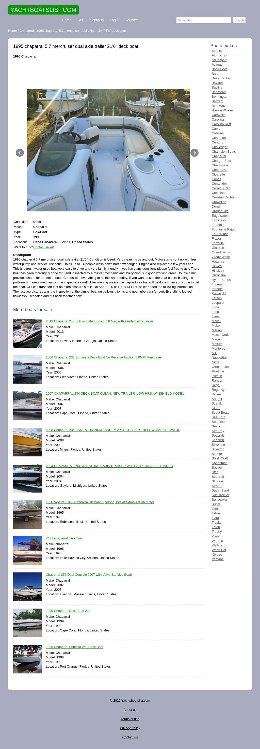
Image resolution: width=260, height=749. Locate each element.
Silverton (218, 449)
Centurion (219, 138)
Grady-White (221, 257)
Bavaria (217, 83)
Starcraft (218, 477)
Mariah (217, 330)
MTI (214, 353)
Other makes (221, 367)
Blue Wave (219, 106)
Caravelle (218, 115)
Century (217, 142)
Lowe (216, 307)
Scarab (217, 403)
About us (130, 710)
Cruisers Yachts (223, 197)
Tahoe (216, 513)
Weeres (217, 541)
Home (67, 20)
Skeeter (217, 454)
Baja (215, 74)
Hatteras (218, 261)
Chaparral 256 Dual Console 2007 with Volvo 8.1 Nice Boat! (89, 574)
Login (114, 20)
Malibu (216, 321)
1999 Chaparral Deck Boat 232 (68, 611)
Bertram (217, 101)
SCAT (216, 408)
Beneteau (219, 92)
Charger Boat (221, 161)
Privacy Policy (130, 728)
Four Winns (220, 234)
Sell (81, 20)
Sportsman (220, 463)
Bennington (220, 96)
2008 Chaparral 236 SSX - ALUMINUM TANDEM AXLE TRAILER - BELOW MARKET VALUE (113, 430)
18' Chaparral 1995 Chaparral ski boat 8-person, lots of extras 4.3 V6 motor (100, 502)
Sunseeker (219, 499)
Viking (216, 536)
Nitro (215, 362)
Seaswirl (218, 440)
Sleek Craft (220, 458)
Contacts (97, 20)
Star (215, 472)
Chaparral (219, 156)
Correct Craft (221, 188)
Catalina (218, 133)
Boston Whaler (222, 110)
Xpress (217, 554)
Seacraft (218, 435)
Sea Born (218, 417)
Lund (215, 312)
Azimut (217, 64)
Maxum (217, 344)
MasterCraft (220, 335)
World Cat (219, 550)
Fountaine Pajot (223, 229)
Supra (216, 504)
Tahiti (215, 509)
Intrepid (217, 289)
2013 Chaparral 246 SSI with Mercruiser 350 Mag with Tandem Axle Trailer (99, 321)
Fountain (218, 225)
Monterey (218, 348)
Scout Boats (220, 412)
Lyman (216, 316)
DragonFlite (220, 211)
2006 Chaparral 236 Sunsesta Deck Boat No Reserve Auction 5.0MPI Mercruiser (104, 357)
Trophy (217, 532)
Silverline (218, 444)
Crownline (219, 202)
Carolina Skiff (221, 124)
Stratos (217, 486)
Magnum (218, 339)
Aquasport (219, 60)
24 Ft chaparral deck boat (64, 538)
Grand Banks (221, 252)
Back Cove (220, 69)
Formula (218, 243)
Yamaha (218, 559)
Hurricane (219, 275)
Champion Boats (224, 151)
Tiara (215, 518)
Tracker (217, 522)
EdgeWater (220, 216)
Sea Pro (217, 426)
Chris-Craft (220, 170)
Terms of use (130, 719)
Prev (20, 153)
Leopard (218, 303)
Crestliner (219, 193)
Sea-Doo (218, 422)
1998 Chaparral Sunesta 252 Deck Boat (74, 647)
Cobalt (216, 179)
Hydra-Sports (221, 280)
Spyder (217, 467)
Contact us (130, 737)
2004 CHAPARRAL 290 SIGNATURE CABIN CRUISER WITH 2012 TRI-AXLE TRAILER (109, 466)
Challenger (220, 147)
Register (131, 20)
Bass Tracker (221, 78)
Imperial (217, 284)
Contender (219, 183)
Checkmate (220, 165)
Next (194, 153)
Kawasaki (219, 293)
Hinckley (218, 270)
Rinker (216, 394)
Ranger (217, 380)
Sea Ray (218, 431)
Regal (216, 385)
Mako (216, 325)
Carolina (218, 119)
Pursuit (217, 376)
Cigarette (218, 174)
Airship (217, 51)
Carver (216, 129)
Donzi (216, 206)
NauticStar (219, 357)
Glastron (218, 248)
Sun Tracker (220, 495)
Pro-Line (218, 371)
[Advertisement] (107, 74)
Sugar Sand (220, 490)
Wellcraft (218, 545)
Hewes (217, 266)
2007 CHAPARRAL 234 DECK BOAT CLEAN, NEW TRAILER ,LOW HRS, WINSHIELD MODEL (115, 393)
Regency (218, 390)
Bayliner (217, 87)
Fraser (216, 238)
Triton (216, 527)
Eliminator (219, 220)
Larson (217, 298)
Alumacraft (219, 55)
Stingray (218, 481)
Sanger (217, 399)
